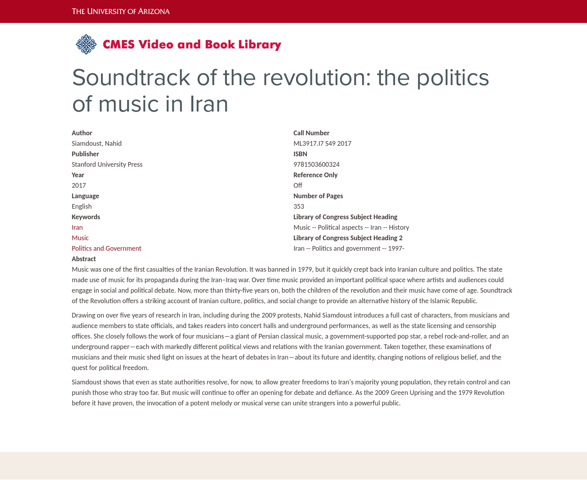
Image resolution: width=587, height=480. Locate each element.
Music (80, 238)
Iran (77, 227)
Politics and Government (107, 248)
